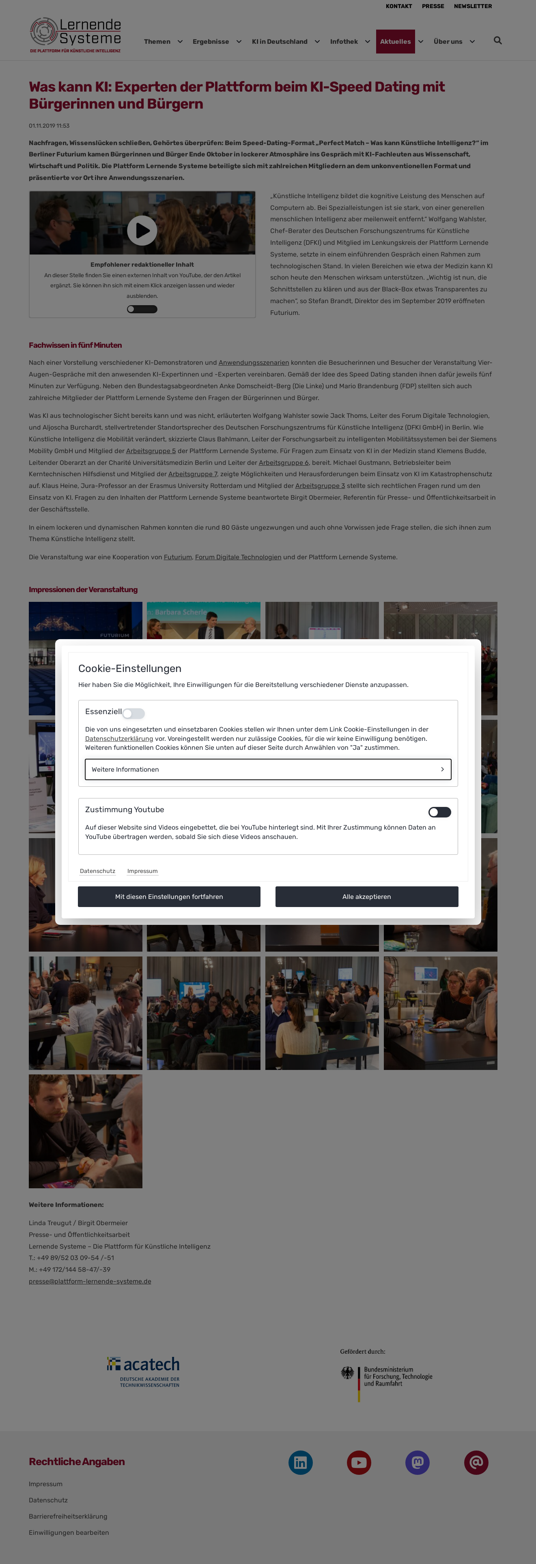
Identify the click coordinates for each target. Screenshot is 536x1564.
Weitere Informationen (125, 769)
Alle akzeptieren (366, 897)
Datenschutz (97, 871)
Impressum (142, 871)
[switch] (439, 812)
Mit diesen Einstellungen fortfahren (169, 897)
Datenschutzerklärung (119, 738)
